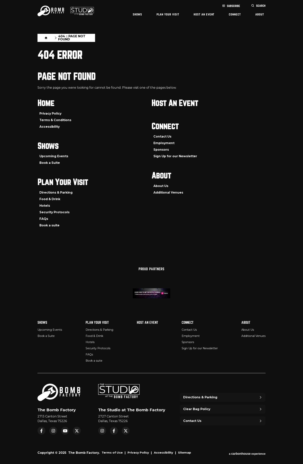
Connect (235, 14)
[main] (151, 140)
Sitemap (190, 452)
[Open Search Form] (258, 6)
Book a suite (49, 225)
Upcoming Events (54, 155)
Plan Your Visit (168, 14)
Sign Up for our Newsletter (175, 155)
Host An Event (204, 14)
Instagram (53, 430)
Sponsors (161, 149)
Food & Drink (50, 199)
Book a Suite (49, 162)
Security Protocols (54, 212)
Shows (137, 14)
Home (40, 37)
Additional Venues (168, 192)
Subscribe (233, 6)
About (259, 14)
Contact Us (162, 136)
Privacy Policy (51, 112)
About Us (161, 186)
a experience (247, 452)
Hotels (44, 205)
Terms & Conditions (55, 119)
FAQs (43, 218)
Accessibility (49, 125)
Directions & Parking (56, 192)
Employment (164, 142)
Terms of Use (113, 452)
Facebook (41, 430)
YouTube (65, 430)
